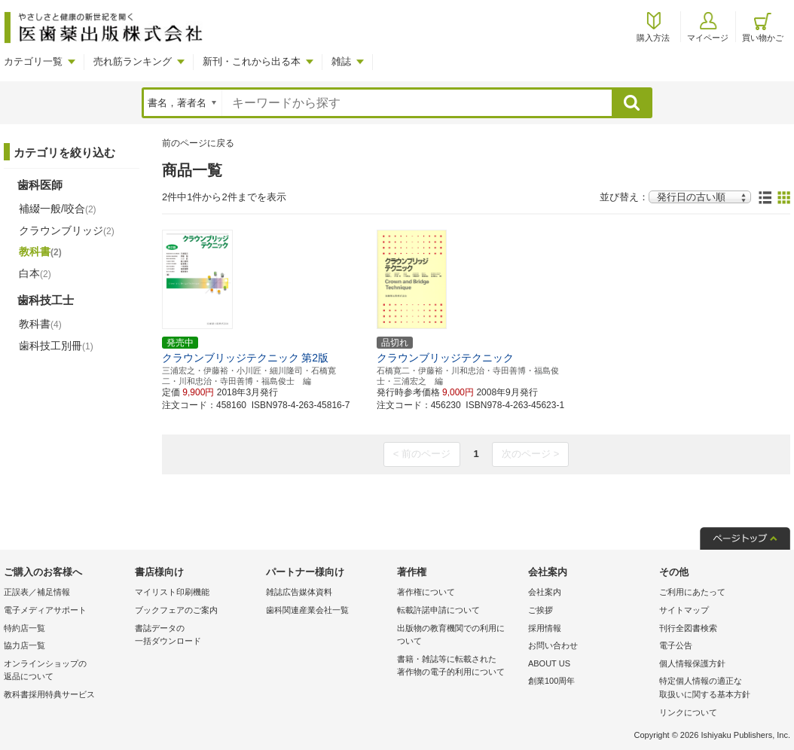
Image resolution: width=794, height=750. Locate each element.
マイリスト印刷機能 (172, 591)
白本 (35, 273)
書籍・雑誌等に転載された (459, 666)
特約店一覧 (24, 628)
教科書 (40, 251)
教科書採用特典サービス (49, 694)
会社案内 (544, 591)
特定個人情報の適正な (721, 688)
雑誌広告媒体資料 (299, 591)
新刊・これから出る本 (252, 61)
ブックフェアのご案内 (176, 609)
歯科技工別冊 (56, 346)
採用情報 (544, 628)
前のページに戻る (198, 143)
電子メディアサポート (45, 609)
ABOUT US (549, 663)
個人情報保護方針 (692, 663)
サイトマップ (684, 609)
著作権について (426, 591)
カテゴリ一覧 (33, 61)
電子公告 (675, 645)
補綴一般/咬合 (57, 209)
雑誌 (341, 61)
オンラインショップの (65, 671)
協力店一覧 (24, 645)
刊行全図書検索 (688, 628)
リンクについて (688, 712)
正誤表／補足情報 (37, 591)
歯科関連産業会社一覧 (307, 609)
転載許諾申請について (438, 609)
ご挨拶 (540, 609)
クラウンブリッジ (67, 230)
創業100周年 (551, 680)
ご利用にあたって (692, 591)
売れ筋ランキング (132, 61)
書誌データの (196, 635)
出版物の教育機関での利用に (459, 635)
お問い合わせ (553, 645)
